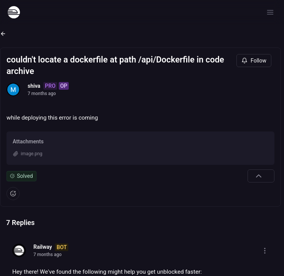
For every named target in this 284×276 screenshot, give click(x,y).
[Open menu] (270, 12)
